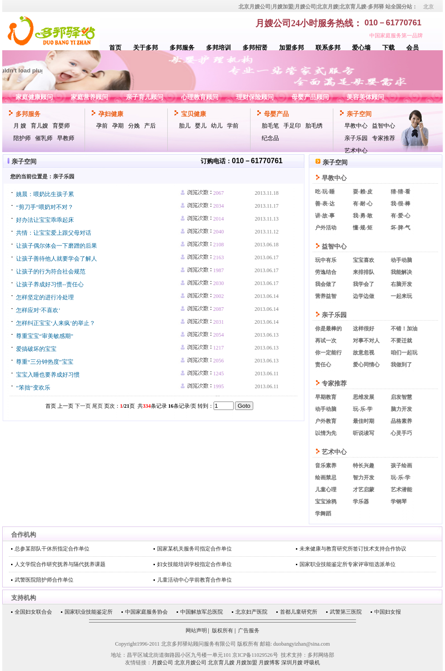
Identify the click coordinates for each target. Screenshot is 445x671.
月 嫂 (19, 125)
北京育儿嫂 (221, 662)
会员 (412, 47)
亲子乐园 (356, 138)
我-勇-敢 (362, 216)
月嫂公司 (162, 662)
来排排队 (363, 272)
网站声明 (196, 630)
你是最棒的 (328, 328)
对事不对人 (366, 341)
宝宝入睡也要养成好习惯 (48, 374)
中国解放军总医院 (201, 612)
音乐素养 (325, 465)
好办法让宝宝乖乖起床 (45, 220)
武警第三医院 (346, 612)
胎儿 (184, 125)
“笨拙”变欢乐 (33, 387)
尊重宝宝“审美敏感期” (44, 336)
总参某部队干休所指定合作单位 (52, 549)
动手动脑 (401, 260)
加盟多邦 (291, 47)
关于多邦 (145, 47)
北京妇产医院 (251, 612)
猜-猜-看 (400, 192)
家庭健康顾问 (34, 97)
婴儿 (200, 125)
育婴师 (61, 125)
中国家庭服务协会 (146, 612)
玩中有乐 (325, 260)
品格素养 (401, 421)
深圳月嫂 (292, 662)
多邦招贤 (255, 47)
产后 (150, 125)
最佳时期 (363, 421)
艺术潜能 (401, 489)
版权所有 (222, 630)
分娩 (134, 125)
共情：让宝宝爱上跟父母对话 (53, 232)
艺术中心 (356, 150)
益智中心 (383, 125)
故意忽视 (363, 353)
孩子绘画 (401, 465)
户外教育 (325, 421)
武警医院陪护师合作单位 (44, 580)
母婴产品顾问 (310, 97)
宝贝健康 (193, 114)
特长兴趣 (363, 465)
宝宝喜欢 (363, 260)
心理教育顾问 (199, 97)
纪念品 (270, 138)
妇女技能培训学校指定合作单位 (194, 564)
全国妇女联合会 (33, 612)
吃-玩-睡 (325, 192)
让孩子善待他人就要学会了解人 (56, 258)
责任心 (323, 365)
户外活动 (325, 228)
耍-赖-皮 (362, 192)
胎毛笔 (270, 125)
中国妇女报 (387, 612)
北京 (428, 7)
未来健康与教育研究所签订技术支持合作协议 (352, 549)
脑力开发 (401, 409)
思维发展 (363, 397)
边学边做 (363, 296)
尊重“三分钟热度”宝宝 (44, 361)
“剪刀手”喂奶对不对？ (44, 207)
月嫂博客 (269, 662)
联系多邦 (328, 47)
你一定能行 (328, 353)
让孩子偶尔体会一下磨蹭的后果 (56, 245)
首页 (115, 47)
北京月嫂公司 (190, 662)
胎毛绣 (314, 125)
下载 (388, 47)
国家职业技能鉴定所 (89, 612)
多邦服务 (182, 47)
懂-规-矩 (362, 228)
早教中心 (356, 125)
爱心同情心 (366, 365)
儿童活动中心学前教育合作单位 (194, 580)
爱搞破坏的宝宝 (36, 349)
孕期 (118, 125)
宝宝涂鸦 (325, 501)
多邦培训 (218, 47)
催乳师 (44, 138)
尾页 (97, 406)
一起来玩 (401, 296)
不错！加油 (404, 328)
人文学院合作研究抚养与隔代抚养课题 (60, 564)
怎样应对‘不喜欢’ (38, 310)
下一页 (83, 406)
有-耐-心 (362, 204)
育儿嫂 (39, 125)
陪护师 (22, 138)
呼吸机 (312, 662)
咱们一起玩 (404, 353)
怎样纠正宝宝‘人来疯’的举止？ (55, 323)
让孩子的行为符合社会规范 (50, 271)
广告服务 (248, 630)
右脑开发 (401, 284)
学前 (233, 125)
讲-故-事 (325, 216)
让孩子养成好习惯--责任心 (50, 284)
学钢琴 (399, 501)
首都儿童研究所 (298, 612)
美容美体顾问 (365, 97)
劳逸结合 (325, 272)
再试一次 (325, 341)
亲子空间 (359, 114)
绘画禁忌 (325, 477)
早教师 (65, 138)
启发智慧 (401, 397)
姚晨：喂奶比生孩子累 (45, 194)
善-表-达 (325, 204)
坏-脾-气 (400, 228)
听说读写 (363, 433)
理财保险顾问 (255, 97)
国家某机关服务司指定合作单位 (194, 549)
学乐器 (361, 501)
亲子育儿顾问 (144, 97)
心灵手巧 (401, 433)
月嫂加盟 (246, 662)
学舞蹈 (323, 513)
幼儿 (216, 125)
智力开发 (363, 477)
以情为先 (325, 433)
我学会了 (363, 284)
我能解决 (401, 272)
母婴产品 (276, 114)
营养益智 (325, 296)
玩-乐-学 (362, 409)
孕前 (102, 125)
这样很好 (363, 328)
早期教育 (325, 397)
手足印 (292, 125)
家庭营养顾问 (89, 97)
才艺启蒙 (363, 489)
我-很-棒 (400, 204)
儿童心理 (325, 489)
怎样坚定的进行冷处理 (45, 297)
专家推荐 (383, 138)
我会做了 (325, 284)
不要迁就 (401, 341)
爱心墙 (361, 47)
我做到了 (401, 365)
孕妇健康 (110, 114)
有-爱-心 (400, 216)
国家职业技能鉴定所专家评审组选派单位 (347, 564)
